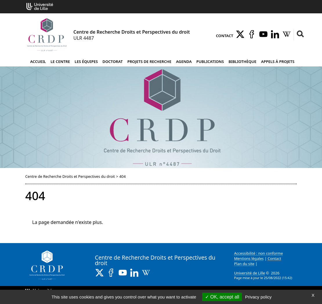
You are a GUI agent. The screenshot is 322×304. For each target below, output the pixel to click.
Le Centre (60, 61)
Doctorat (112, 61)
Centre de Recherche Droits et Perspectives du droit (70, 176)
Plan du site (244, 263)
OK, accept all (222, 296)
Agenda (184, 61)
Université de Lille (249, 273)
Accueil (38, 61)
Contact (224, 35)
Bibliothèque (242, 61)
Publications (210, 61)
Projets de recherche (149, 61)
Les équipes (86, 61)
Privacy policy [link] (258, 296)
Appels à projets (277, 61)
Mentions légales (249, 258)
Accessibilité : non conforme (258, 253)
